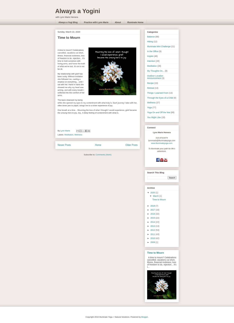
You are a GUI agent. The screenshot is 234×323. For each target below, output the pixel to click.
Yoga (149, 107)
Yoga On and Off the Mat (158, 112)
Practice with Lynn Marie (96, 22)
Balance (151, 36)
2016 (153, 214)
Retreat (150, 88)
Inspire (150, 56)
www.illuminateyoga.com (161, 143)
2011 (153, 234)
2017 (153, 210)
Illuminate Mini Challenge (158, 46)
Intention (151, 61)
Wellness (78, 135)
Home (98, 145)
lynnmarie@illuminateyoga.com (161, 140)
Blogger (144, 317)
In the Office (152, 51)
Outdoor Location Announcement (155, 77)
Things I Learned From (157, 93)
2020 (153, 192)
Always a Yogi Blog (68, 22)
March (156, 196)
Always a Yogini (77, 11)
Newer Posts (64, 145)
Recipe (150, 83)
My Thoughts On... (155, 71)
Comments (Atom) (103, 155)
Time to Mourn (69, 37)
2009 (153, 242)
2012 (153, 230)
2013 (153, 226)
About (118, 22)
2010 (153, 238)
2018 (153, 206)
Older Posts (132, 145)
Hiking (150, 41)
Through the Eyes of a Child (160, 98)
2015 (153, 218)
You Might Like (154, 117)
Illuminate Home (135, 22)
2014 (153, 222)
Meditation (68, 135)
